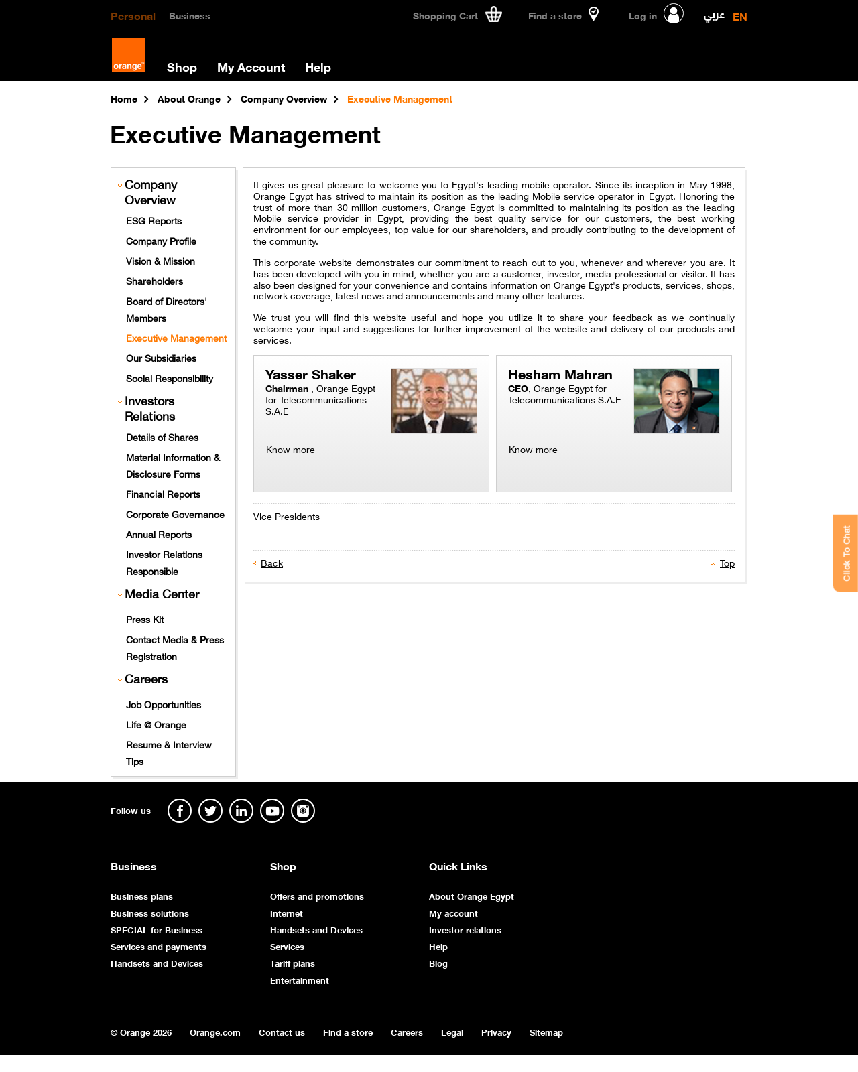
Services (287, 945)
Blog (438, 962)
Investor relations (465, 929)
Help (318, 66)
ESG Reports (154, 219)
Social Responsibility (169, 377)
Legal (452, 1031)
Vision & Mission (160, 260)
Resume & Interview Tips (169, 752)
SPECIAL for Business (156, 929)
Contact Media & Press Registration (175, 647)
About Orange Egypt (471, 895)
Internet (286, 912)
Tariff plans (292, 962)
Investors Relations (150, 408)
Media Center (162, 593)
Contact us (282, 1031)
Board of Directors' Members (166, 308)
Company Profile (161, 240)
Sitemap (546, 1031)
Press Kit (145, 618)
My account (453, 912)
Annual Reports (159, 533)
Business (189, 14)
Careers (146, 678)
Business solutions (150, 912)
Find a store (348, 1031)
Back (272, 562)
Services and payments (158, 945)
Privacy (496, 1031)
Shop (182, 66)
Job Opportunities (163, 703)
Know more (290, 448)
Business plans (142, 895)
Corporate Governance (175, 513)
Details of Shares (162, 436)
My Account (251, 66)
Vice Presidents (286, 515)
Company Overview (151, 191)
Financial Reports (163, 493)
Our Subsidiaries (161, 357)
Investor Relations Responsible (164, 562)
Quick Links (458, 865)
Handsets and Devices (157, 962)
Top (727, 562)
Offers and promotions (317, 895)
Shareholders (154, 280)
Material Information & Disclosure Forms (173, 465)
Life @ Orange (156, 723)
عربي (714, 11)
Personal (133, 15)
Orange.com (215, 1031)
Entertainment (299, 979)
